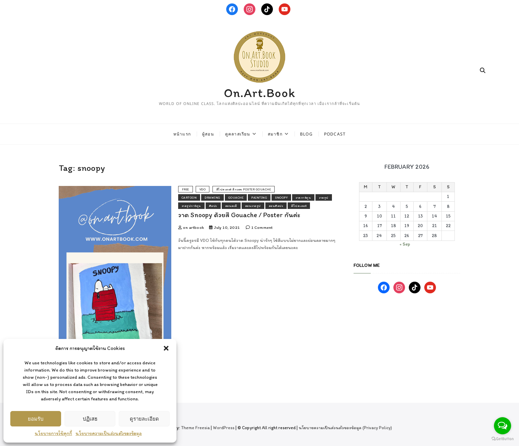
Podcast (335, 134)
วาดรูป (323, 197)
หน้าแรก (182, 134)
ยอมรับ (36, 418)
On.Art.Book (259, 92)
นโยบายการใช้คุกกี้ (53, 433)
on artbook (191, 227)
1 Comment (259, 227)
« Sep (405, 244)
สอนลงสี (231, 206)
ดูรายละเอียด (144, 418)
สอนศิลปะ (276, 206)
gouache (236, 197)
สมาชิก (275, 134)
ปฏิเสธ (90, 418)
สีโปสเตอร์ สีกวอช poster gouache (243, 189)
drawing (212, 197)
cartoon (189, 197)
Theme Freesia (195, 427)
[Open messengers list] (502, 425)
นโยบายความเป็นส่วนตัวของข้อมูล (109, 433)
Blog (306, 134)
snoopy (281, 197)
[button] (166, 348)
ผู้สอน (208, 134)
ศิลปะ (213, 206)
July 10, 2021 (224, 227)
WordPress (223, 427)
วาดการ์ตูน (303, 197)
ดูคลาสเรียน (237, 134)
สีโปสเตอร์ (299, 206)
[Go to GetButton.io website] (503, 439)
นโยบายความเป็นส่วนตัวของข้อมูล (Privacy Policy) (345, 427)
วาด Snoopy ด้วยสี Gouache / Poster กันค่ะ (239, 215)
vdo (202, 189)
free (185, 189)
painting (259, 197)
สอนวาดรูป (253, 206)
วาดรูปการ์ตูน (191, 206)
